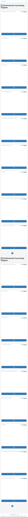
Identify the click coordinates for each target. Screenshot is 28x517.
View (14, 34)
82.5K (21, 198)
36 (23, 198)
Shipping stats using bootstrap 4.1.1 (7, 145)
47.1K (21, 225)
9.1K (22, 91)
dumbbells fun (4, 424)
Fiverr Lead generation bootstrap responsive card (8, 11)
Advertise (22, 516)
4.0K (22, 172)
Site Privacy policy (15, 516)
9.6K (22, 118)
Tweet (18, 514)
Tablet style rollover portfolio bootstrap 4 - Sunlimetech (9, 118)
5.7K (22, 65)
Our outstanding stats (5, 38)
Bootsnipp (4, 1)
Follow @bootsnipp (13, 514)
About (19, 516)
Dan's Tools (10, 516)
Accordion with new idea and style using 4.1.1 (8, 225)
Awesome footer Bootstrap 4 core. (6, 91)
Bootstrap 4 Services (4, 317)
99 (23, 225)
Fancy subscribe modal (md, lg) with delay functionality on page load (11, 198)
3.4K (22, 11)
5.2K (22, 38)
